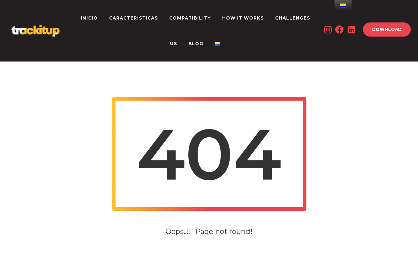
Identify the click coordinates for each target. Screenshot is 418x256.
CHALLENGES (292, 18)
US (173, 43)
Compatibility (190, 18)
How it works (243, 18)
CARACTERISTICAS (133, 18)
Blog (195, 43)
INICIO (89, 18)
